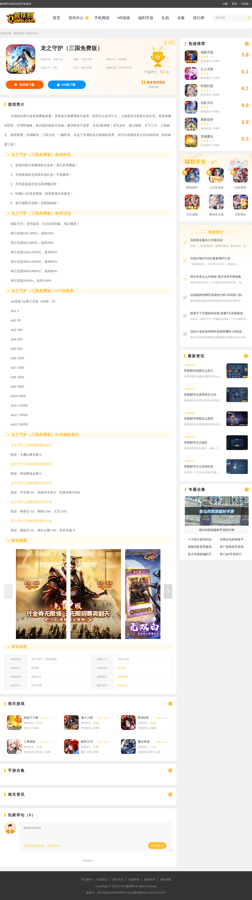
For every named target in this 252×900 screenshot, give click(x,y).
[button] (168, 591)
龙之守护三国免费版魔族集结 (30, 445)
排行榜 (198, 18)
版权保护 (149, 879)
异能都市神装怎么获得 (198, 418)
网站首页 (19, 33)
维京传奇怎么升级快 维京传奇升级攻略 (215, 276)
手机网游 (101, 18)
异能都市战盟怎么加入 (198, 370)
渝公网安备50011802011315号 (147, 892)
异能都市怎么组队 (195, 442)
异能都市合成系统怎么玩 (200, 394)
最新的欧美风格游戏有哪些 (205, 546)
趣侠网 (130, 886)
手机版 (245, 3)
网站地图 (165, 879)
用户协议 (118, 879)
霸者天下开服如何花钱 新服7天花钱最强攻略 (218, 313)
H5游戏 (124, 18)
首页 (56, 18)
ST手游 (122, 667)
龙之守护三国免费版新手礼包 (30, 502)
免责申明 (134, 879)
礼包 (165, 18)
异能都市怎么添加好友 (198, 466)
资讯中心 (76, 18)
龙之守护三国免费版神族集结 (30, 464)
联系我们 (102, 879)
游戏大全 (31, 33)
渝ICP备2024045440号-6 (112, 892)
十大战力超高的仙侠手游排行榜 (208, 539)
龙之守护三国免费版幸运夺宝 (30, 483)
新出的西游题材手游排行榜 (216, 530)
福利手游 (145, 18)
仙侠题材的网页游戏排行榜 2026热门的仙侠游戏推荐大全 (218, 295)
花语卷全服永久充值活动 (206, 240)
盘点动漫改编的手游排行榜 (205, 554)
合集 (181, 18)
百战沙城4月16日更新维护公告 (210, 258)
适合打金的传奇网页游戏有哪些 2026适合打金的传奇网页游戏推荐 (218, 331)
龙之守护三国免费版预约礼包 (30, 521)
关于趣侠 (86, 879)
